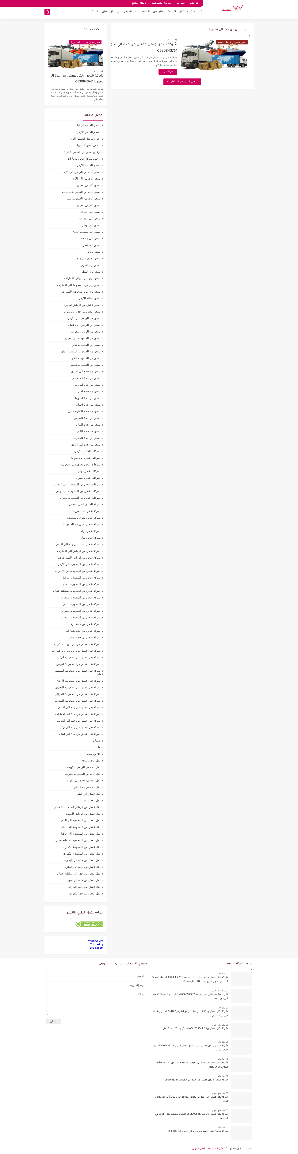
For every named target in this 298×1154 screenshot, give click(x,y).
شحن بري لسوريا (90, 265)
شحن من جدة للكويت (87, 431)
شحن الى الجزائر (90, 211)
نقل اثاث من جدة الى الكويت (83, 780)
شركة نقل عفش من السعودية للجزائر (78, 694)
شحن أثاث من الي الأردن (85, 178)
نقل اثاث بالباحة (91, 760)
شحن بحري (93, 251)
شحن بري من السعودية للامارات (81, 291)
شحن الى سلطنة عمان (86, 231)
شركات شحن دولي (88, 471)
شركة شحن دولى (89, 531)
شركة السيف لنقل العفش (84, 504)
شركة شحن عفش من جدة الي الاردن (78, 544)
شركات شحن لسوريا (87, 477)
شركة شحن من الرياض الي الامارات (78, 550)
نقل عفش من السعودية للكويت (81, 853)
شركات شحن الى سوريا (85, 457)
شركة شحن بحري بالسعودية (83, 517)
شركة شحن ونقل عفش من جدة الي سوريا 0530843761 (76, 79)
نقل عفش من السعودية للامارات (81, 846)
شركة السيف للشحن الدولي (207, 1149)
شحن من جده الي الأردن (85, 444)
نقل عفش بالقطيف (102, 12)
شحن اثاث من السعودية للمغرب (81, 191)
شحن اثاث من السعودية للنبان (82, 198)
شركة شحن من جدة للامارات (83, 630)
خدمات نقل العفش (190, 12)
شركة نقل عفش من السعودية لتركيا (78, 657)
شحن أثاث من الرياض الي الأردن (80, 171)
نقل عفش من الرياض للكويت (82, 813)
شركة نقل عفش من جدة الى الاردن (79, 707)
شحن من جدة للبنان (88, 424)
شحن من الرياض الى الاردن (83, 318)
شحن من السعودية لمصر (85, 364)
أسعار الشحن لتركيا (88, 125)
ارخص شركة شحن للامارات (83, 158)
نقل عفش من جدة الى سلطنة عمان (78, 873)
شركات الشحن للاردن (87, 451)
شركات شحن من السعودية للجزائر (79, 497)
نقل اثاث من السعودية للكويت (82, 773)
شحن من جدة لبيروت (87, 384)
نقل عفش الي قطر (88, 793)
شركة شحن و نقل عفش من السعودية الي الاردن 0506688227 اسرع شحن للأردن (191, 1048)
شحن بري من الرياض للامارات (82, 278)
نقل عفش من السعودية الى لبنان (80, 827)
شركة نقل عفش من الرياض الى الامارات (76, 650)
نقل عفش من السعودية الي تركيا (80, 833)
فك (98, 747)
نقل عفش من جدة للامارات (84, 886)
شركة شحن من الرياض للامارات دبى (78, 557)
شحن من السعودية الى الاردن (82, 338)
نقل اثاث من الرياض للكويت (83, 767)
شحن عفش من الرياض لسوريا (82, 304)
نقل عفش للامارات (89, 800)
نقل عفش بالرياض (164, 12)
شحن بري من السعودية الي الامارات (78, 285)
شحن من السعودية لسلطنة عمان (80, 351)
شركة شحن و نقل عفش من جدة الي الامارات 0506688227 (196, 1080)
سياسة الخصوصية (161, 3)
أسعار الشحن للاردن (88, 132)
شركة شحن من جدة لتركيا (84, 624)
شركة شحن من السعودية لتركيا (81, 577)
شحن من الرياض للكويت (85, 331)
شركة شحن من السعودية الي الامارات (77, 570)
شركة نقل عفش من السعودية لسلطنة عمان (79, 672)
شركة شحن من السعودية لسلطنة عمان (76, 590)
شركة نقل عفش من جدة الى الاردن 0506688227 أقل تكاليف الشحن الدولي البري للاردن (191, 1065)
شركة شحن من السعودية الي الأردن (78, 564)
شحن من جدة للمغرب (87, 437)
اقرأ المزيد (180, 71)
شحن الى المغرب (89, 218)
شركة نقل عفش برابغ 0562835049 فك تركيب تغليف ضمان (195, 1028)
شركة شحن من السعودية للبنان (81, 604)
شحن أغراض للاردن (88, 185)
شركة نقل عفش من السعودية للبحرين (77, 687)
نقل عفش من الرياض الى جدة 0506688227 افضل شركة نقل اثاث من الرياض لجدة (190, 996)
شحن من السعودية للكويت (84, 358)
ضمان (96, 740)
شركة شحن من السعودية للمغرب (80, 617)
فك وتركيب (93, 753)
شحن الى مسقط (90, 238)
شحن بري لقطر (91, 271)
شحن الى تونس (91, 225)
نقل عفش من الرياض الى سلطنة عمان (77, 807)
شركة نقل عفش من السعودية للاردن (78, 680)
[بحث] (47, 13)
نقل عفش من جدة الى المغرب (82, 866)
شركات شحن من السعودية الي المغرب (77, 484)
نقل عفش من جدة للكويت (84, 893)
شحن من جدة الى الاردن (85, 371)
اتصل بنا (181, 3)
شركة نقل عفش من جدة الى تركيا (79, 727)
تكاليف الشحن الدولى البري (133, 12)
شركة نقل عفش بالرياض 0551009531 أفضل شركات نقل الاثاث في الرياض (191, 1116)
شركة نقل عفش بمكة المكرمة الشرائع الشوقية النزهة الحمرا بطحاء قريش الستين (190, 1013)
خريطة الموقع (139, 3)
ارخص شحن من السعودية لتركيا (81, 152)
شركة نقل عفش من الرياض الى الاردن (77, 644)
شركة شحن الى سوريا (86, 511)
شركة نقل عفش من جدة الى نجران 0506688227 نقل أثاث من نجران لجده (191, 1099)
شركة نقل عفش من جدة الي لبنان (79, 733)
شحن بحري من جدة (88, 258)
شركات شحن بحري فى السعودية (80, 464)
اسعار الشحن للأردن (88, 165)
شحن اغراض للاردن (88, 205)
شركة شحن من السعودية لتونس (81, 584)
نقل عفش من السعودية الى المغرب (79, 820)
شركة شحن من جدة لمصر (84, 637)
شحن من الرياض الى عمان (84, 324)
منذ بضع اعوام (218, 990)
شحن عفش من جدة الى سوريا (81, 311)
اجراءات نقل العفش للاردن (84, 138)
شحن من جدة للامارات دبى (84, 411)
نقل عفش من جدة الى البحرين (82, 860)
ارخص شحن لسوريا (88, 145)
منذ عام (183, 39)
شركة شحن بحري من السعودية (81, 524)
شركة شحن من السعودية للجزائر (80, 610)
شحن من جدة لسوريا (87, 398)
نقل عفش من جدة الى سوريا (83, 880)
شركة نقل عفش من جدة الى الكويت (78, 720)
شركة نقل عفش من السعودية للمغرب (77, 700)
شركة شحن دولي (89, 537)
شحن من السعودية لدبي (85, 344)
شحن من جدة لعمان (88, 404)
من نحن (194, 3)
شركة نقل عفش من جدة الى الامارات (77, 714)
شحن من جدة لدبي (88, 391)
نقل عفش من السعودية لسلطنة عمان (77, 840)
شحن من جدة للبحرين (87, 417)
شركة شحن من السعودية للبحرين (80, 597)
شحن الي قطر (91, 245)
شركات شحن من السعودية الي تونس (78, 491)
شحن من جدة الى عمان (86, 378)
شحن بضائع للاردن (89, 298)
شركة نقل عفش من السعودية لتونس (78, 664)
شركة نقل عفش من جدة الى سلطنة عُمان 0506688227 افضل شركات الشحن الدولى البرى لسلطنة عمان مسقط (189, 979)
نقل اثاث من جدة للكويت (85, 787)
